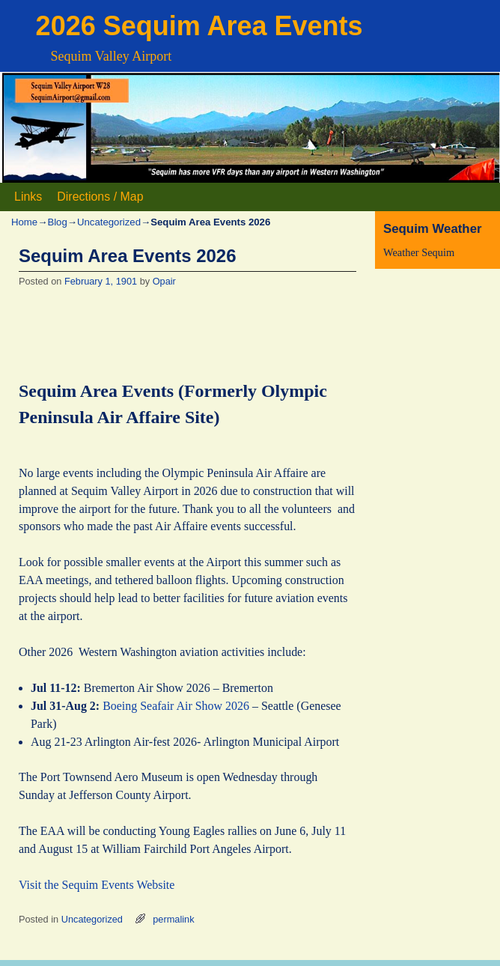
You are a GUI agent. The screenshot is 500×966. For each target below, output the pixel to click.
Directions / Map (100, 196)
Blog (57, 222)
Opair (164, 281)
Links (28, 196)
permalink (173, 919)
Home (24, 222)
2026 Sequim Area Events (199, 25)
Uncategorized (109, 222)
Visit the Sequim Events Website (96, 884)
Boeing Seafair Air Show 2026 (176, 705)
